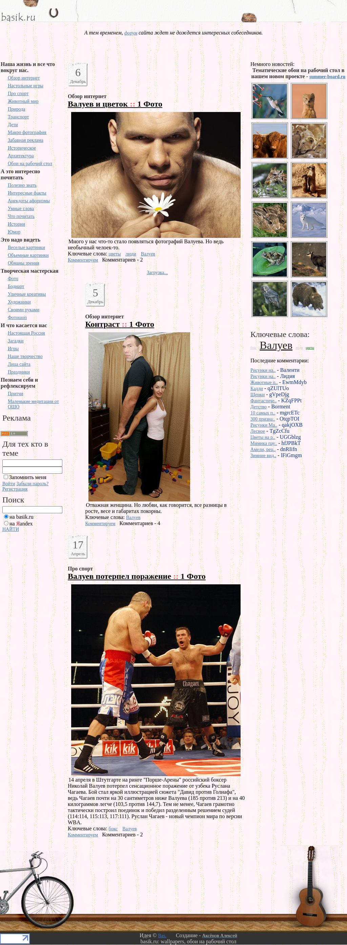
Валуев (148, 253)
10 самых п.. (262, 412)
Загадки (16, 340)
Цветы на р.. (262, 437)
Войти (8, 483)
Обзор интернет (24, 78)
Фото (13, 278)
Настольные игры (25, 85)
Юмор (14, 231)
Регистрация (14, 489)
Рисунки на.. (262, 370)
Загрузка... (157, 272)
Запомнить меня (27, 477)
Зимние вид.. (263, 455)
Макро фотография (27, 132)
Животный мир (23, 101)
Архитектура (21, 155)
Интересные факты (27, 193)
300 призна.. (262, 419)
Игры (13, 348)
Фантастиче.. (263, 400)
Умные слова (21, 208)
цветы (115, 253)
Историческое (22, 148)
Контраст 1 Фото (119, 324)
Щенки (257, 394)
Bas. (162, 935)
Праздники (19, 372)
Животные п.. (264, 382)
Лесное (257, 431)
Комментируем (83, 260)
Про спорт (18, 93)
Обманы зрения (23, 263)
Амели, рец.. (262, 449)
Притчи (15, 393)
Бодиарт (16, 286)
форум (130, 33)
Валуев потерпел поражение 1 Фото (137, 576)
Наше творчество (25, 356)
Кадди (256, 388)
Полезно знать (22, 185)
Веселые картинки (26, 247)
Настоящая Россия (26, 333)
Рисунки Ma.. (263, 425)
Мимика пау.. (263, 443)
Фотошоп (17, 317)
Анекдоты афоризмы (29, 200)
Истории (16, 224)
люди (130, 253)
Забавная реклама (25, 140)
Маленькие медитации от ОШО (33, 404)
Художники (19, 302)
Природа (16, 109)
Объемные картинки (28, 255)
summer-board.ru (327, 76)
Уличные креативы (27, 294)
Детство (258, 406)
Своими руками (23, 309)
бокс (113, 828)
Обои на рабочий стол (30, 163)
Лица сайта (19, 364)
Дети (13, 124)
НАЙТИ (10, 529)
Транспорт (18, 116)
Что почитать (21, 216)
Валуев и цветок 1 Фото (115, 103)
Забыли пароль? (32, 483)
